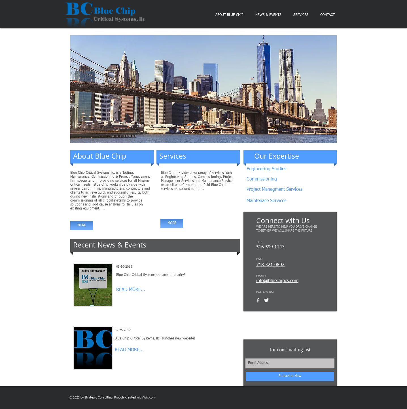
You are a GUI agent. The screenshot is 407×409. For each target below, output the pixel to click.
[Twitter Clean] (266, 300)
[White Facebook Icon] (258, 300)
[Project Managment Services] (278, 190)
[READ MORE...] (137, 290)
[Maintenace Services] (276, 201)
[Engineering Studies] (283, 169)
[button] (203, 89)
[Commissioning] (270, 180)
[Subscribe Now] (289, 376)
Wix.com (149, 397)
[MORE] (81, 225)
